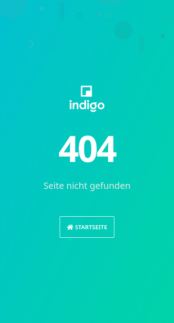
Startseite (87, 227)
